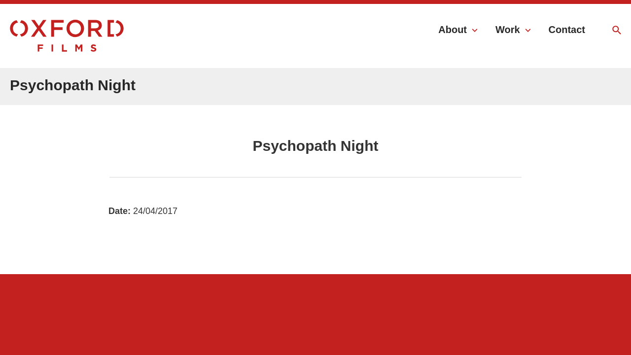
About (452, 29)
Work (507, 29)
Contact (567, 29)
